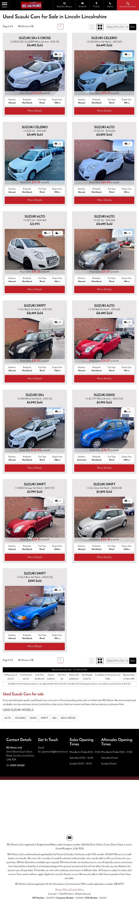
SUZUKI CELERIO (104, 38)
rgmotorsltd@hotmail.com (55, 751)
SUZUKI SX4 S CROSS (35, 38)
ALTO (7, 718)
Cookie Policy (77, 890)
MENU (4, 5)
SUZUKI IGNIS (104, 395)
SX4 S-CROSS (68, 718)
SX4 (54, 718)
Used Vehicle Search (127, 5)
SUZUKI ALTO (104, 127)
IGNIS (33, 718)
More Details (35, 110)
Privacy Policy (62, 890)
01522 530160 (17, 765)
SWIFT (44, 718)
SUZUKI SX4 (35, 395)
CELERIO (20, 718)
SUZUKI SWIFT (35, 306)
